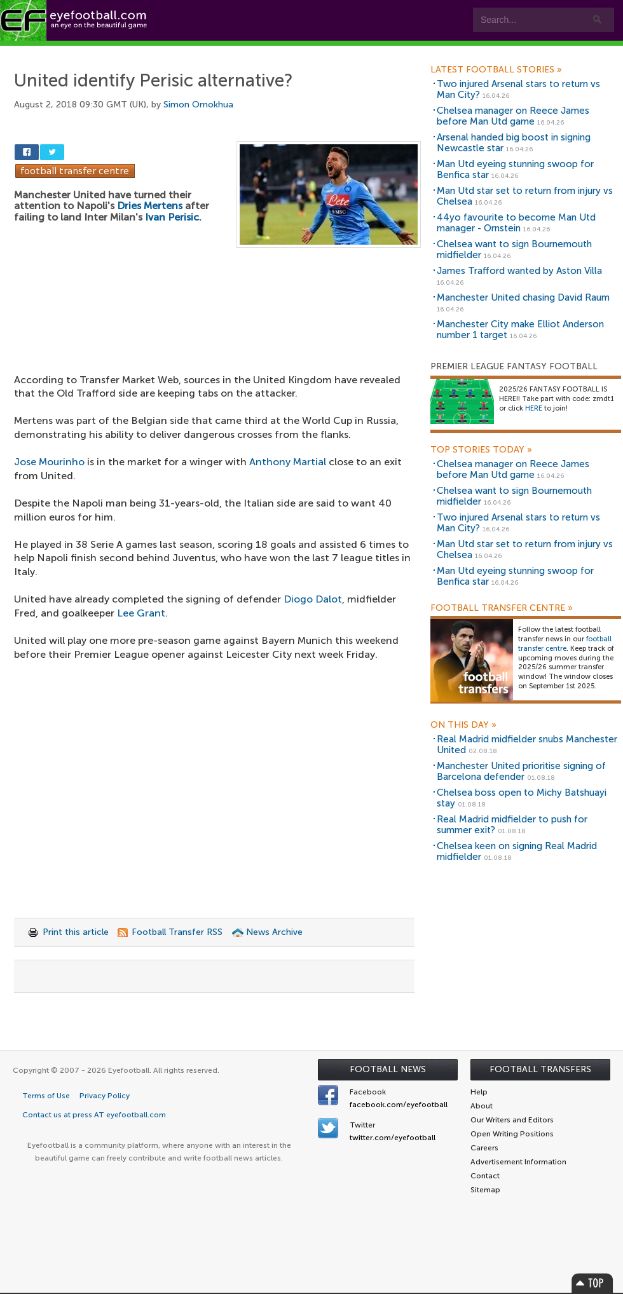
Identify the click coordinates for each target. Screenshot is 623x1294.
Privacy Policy (104, 1095)
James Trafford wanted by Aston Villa (519, 270)
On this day (463, 725)
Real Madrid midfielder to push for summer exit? (512, 825)
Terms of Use (46, 1095)
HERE (533, 408)
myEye (326, 51)
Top (592, 1283)
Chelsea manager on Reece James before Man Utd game (513, 116)
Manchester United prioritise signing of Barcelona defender (521, 771)
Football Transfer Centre (501, 608)
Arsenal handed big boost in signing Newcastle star (514, 143)
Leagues (259, 51)
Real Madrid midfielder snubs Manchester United (527, 744)
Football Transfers (540, 1069)
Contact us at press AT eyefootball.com (94, 1115)
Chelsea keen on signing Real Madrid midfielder (517, 851)
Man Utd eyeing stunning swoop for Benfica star (515, 169)
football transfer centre (565, 644)
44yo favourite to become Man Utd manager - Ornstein (516, 223)
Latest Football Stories (496, 70)
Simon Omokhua (198, 104)
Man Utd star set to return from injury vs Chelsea (525, 196)
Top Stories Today (481, 450)
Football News (388, 1069)
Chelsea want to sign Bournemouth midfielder (514, 249)
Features (189, 51)
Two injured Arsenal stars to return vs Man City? (518, 89)
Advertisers (474, 51)
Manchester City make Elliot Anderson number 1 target (520, 329)
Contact (397, 51)
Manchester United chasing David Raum (523, 297)
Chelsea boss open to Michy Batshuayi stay (521, 798)
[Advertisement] (217, 316)
